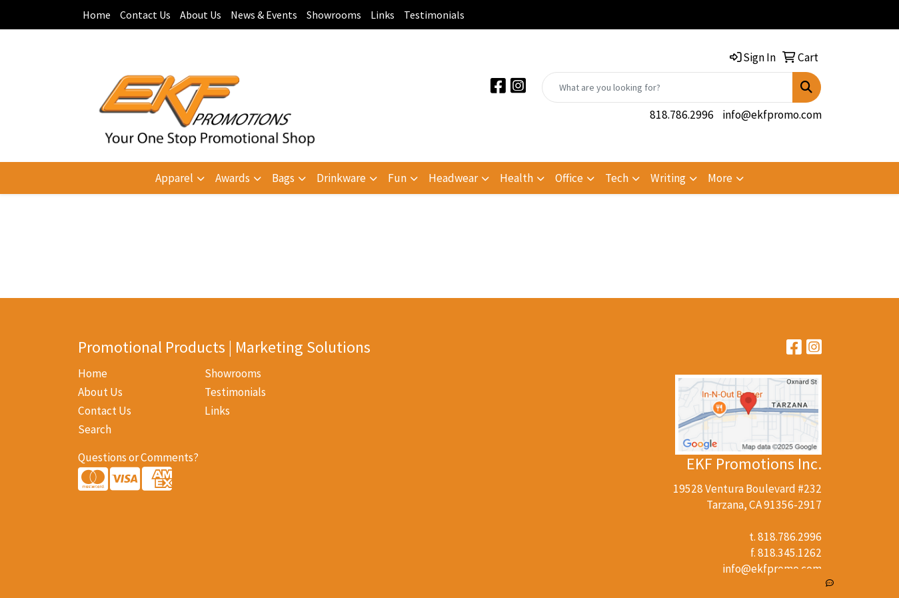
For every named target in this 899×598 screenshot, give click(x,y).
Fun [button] (397, 178)
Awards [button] (232, 178)
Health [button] (516, 178)
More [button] (720, 178)
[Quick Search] (667, 87)
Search (94, 429)
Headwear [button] (453, 178)
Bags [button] (283, 178)
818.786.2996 (682, 114)
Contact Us (145, 14)
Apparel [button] (174, 178)
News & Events (264, 14)
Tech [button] (616, 178)
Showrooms (334, 14)
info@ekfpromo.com (772, 114)
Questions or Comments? (138, 457)
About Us (200, 14)
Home (97, 14)
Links (383, 14)
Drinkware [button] (341, 178)
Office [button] (569, 178)
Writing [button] (668, 178)
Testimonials (434, 14)
